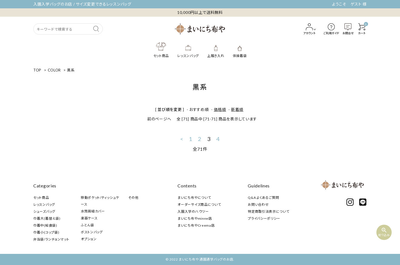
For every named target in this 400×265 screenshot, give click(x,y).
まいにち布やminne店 (195, 218)
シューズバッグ (44, 211)
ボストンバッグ (92, 232)
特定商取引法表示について (268, 211)
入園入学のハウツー (193, 211)
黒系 (70, 70)
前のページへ (159, 119)
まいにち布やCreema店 (196, 225)
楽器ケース (89, 218)
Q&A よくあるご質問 (263, 197)
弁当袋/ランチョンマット (51, 239)
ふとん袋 (87, 225)
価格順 (220, 109)
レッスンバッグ (44, 204)
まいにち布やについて (194, 197)
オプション (89, 239)
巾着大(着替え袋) (46, 218)
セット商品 (41, 197)
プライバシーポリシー (264, 218)
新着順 (237, 109)
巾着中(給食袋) (45, 225)
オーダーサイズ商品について (199, 204)
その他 (133, 197)
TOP (37, 70)
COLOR (54, 70)
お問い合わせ (258, 204)
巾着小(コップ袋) (46, 232)
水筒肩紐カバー (93, 211)
